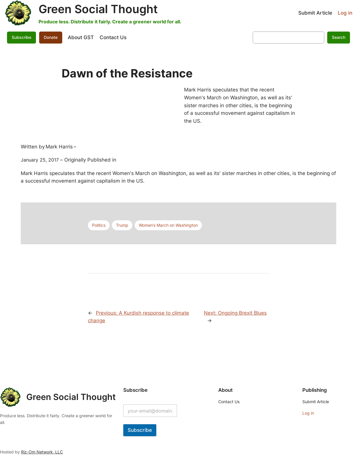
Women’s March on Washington (168, 225)
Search (338, 37)
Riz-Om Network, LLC (42, 451)
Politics (98, 225)
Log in (345, 13)
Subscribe (21, 37)
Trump (122, 225)
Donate (51, 37)
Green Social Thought (98, 9)
